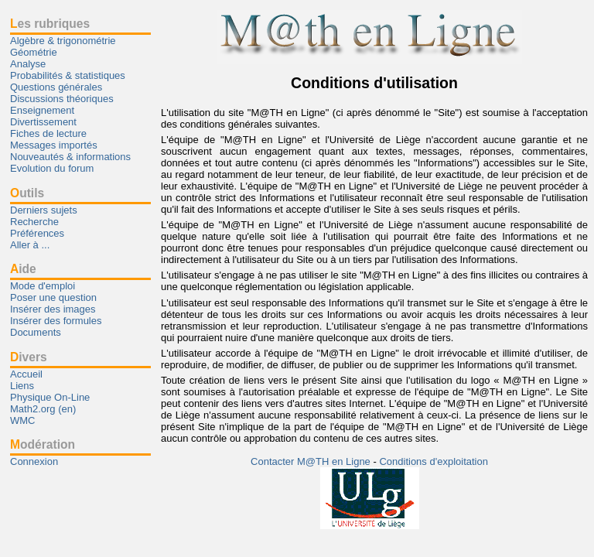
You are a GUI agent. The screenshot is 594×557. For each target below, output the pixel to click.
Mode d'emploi (42, 286)
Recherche (34, 221)
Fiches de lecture (48, 133)
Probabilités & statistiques (67, 75)
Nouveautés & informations (70, 156)
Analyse (28, 64)
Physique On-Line (50, 397)
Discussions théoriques (62, 98)
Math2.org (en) (43, 409)
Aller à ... (30, 245)
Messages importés (53, 145)
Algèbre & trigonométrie (63, 40)
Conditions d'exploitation (433, 461)
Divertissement (43, 122)
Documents (35, 332)
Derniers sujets (43, 210)
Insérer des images (53, 309)
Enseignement (42, 110)
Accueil (26, 374)
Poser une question (53, 297)
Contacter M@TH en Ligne (312, 461)
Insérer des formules (56, 320)
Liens (22, 385)
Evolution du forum (52, 168)
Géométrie (33, 52)
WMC (23, 420)
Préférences (37, 233)
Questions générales (56, 87)
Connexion (34, 461)
